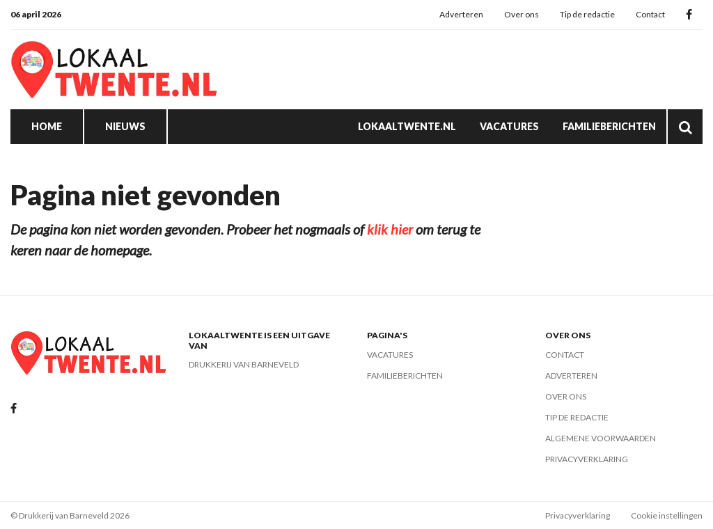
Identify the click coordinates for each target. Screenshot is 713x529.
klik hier (390, 229)
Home (46, 126)
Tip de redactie (587, 14)
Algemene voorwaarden (600, 438)
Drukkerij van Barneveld (244, 364)
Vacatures (509, 126)
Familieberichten (609, 126)
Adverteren (461, 14)
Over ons (521, 14)
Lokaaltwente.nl (407, 126)
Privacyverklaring (586, 459)
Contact (650, 14)
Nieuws (125, 126)
